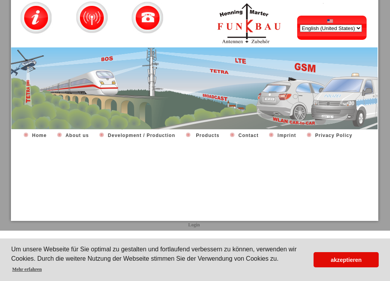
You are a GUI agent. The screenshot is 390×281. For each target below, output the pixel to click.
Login (194, 225)
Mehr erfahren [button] (27, 269)
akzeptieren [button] (346, 260)
